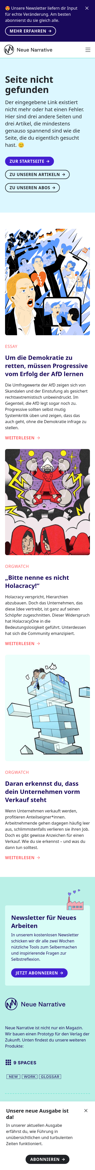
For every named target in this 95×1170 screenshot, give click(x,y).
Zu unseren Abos (32, 187)
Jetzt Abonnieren (39, 973)
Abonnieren (47, 1159)
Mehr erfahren (30, 31)
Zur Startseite (29, 161)
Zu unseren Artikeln (37, 174)
